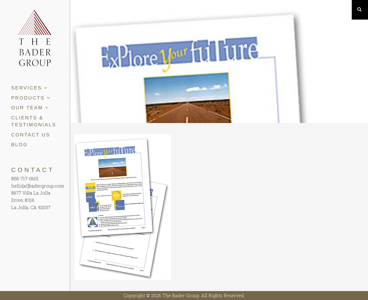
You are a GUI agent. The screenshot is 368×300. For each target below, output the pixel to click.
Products (31, 98)
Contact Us (30, 135)
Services (29, 88)
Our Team (30, 107)
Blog (19, 144)
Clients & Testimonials (33, 121)
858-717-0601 (25, 178)
